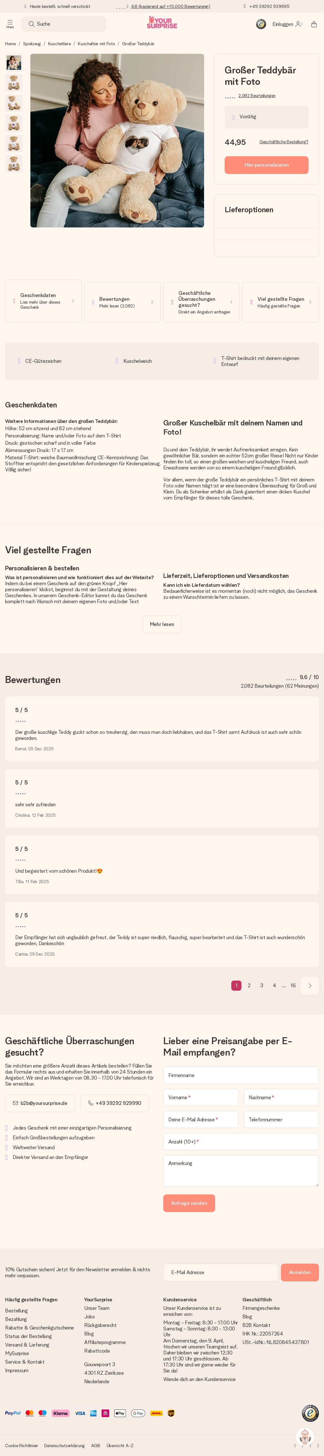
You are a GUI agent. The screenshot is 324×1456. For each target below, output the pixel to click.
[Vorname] (201, 1094)
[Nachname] (281, 1094)
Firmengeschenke (261, 1308)
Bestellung (16, 1311)
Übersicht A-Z (120, 1445)
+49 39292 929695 (269, 6)
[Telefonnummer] (281, 1116)
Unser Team (96, 1308)
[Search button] (31, 24)
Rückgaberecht (100, 1325)
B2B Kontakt (256, 1325)
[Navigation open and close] (10, 24)
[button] (14, 62)
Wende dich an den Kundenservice (199, 1379)
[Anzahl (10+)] (241, 1139)
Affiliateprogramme (105, 1342)
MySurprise (17, 1353)
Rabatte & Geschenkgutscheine (39, 1328)
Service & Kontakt (25, 1362)
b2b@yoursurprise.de (44, 1101)
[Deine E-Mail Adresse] (201, 1116)
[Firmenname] (241, 1072)
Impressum (16, 1370)
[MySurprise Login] (287, 24)
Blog (89, 1334)
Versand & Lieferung (27, 1345)
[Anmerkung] (241, 1168)
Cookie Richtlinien (21, 1445)
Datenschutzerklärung (64, 1445)
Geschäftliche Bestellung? (283, 141)
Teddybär (199, 447)
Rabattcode (97, 1351)
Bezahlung (16, 1319)
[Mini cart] (313, 24)
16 (293, 983)
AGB (95, 1445)
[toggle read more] (162, 622)
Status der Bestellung (28, 1336)
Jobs (89, 1317)
